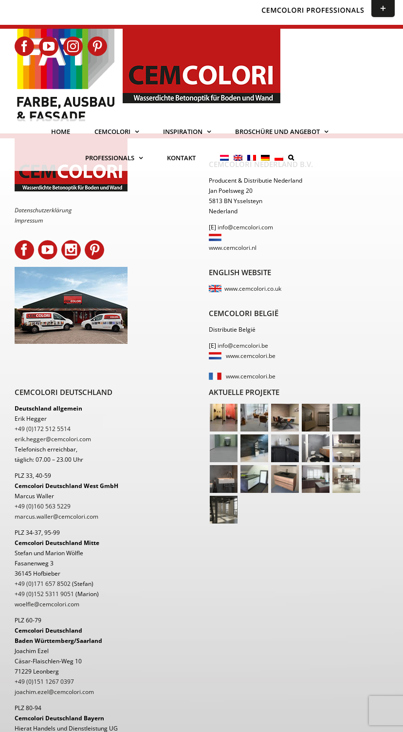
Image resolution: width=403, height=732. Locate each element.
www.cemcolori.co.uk (252, 288)
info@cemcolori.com (245, 227)
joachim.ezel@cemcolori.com (54, 692)
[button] (291, 158)
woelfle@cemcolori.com (47, 604)
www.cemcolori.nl (232, 248)
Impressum (29, 220)
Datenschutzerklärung (43, 210)
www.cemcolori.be (250, 356)
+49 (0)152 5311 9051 (44, 594)
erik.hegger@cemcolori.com (53, 439)
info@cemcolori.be (243, 345)
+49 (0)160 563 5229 (43, 506)
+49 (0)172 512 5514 (43, 429)
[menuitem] (224, 158)
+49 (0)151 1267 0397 (44, 681)
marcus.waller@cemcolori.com (56, 516)
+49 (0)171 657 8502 (43, 584)
